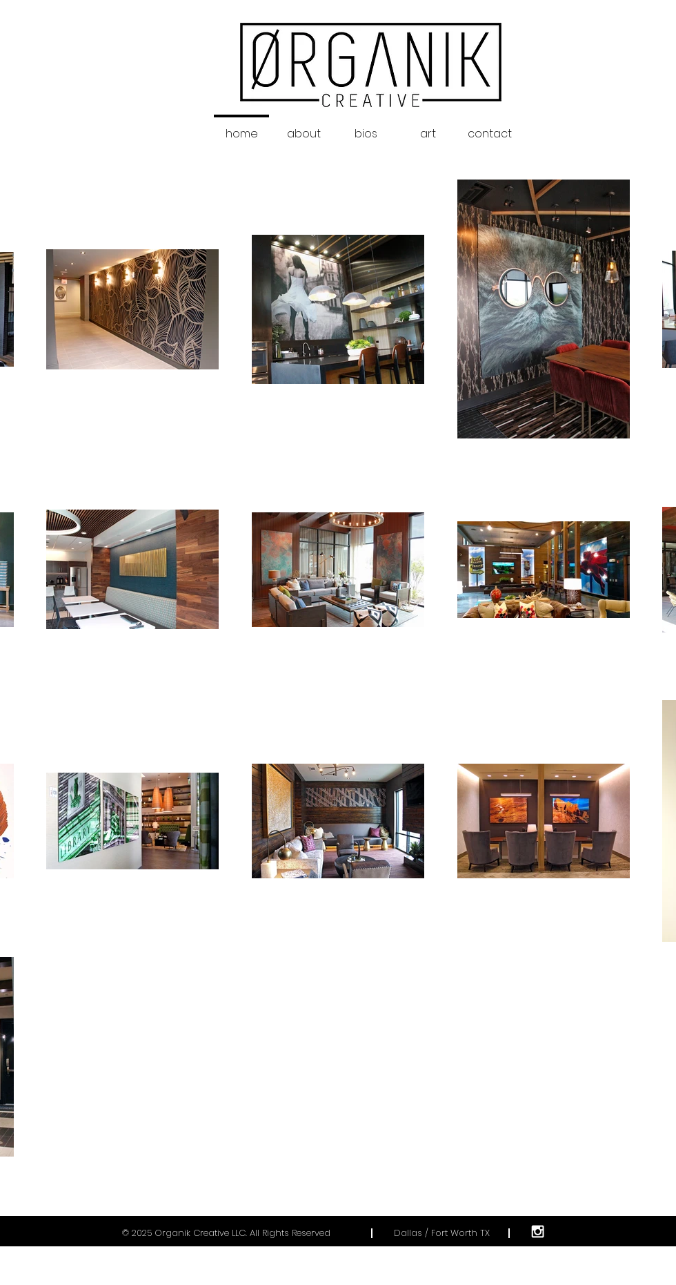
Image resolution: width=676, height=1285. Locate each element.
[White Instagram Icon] (537, 1231)
